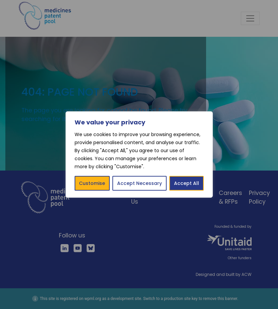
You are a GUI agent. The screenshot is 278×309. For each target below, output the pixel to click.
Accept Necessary (139, 183)
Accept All (186, 183)
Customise (92, 183)
